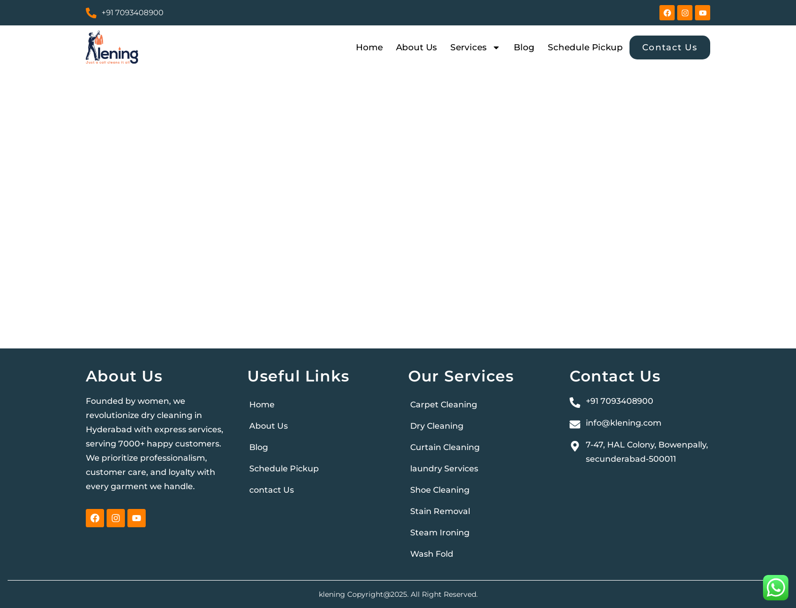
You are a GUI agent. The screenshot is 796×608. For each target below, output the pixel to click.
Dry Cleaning (436, 426)
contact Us (271, 490)
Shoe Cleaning (440, 490)
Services (475, 47)
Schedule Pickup (585, 47)
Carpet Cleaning (443, 404)
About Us (416, 47)
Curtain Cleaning (445, 447)
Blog (524, 47)
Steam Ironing (440, 532)
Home (369, 47)
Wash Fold (431, 554)
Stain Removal (440, 511)
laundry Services (444, 468)
